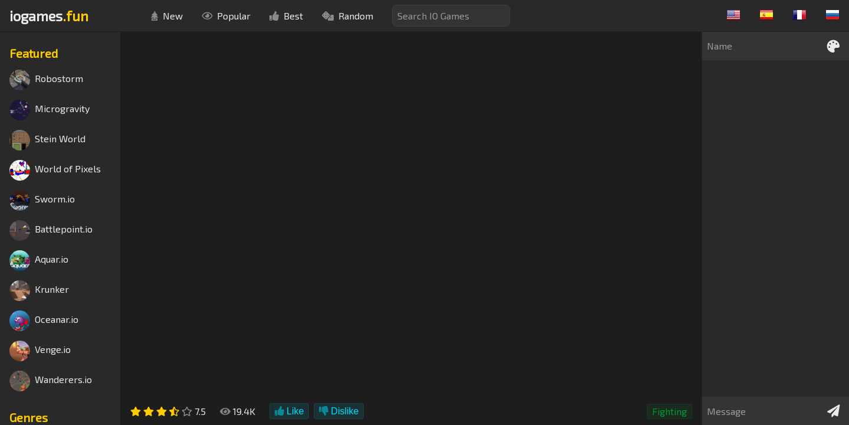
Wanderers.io (50, 381)
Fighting (669, 411)
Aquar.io (38, 260)
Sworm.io (42, 200)
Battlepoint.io (51, 230)
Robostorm (46, 80)
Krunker (39, 290)
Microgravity (49, 110)
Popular (226, 15)
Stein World (47, 140)
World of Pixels (55, 170)
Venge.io (40, 351)
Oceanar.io (43, 320)
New (167, 15)
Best (286, 15)
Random (347, 15)
